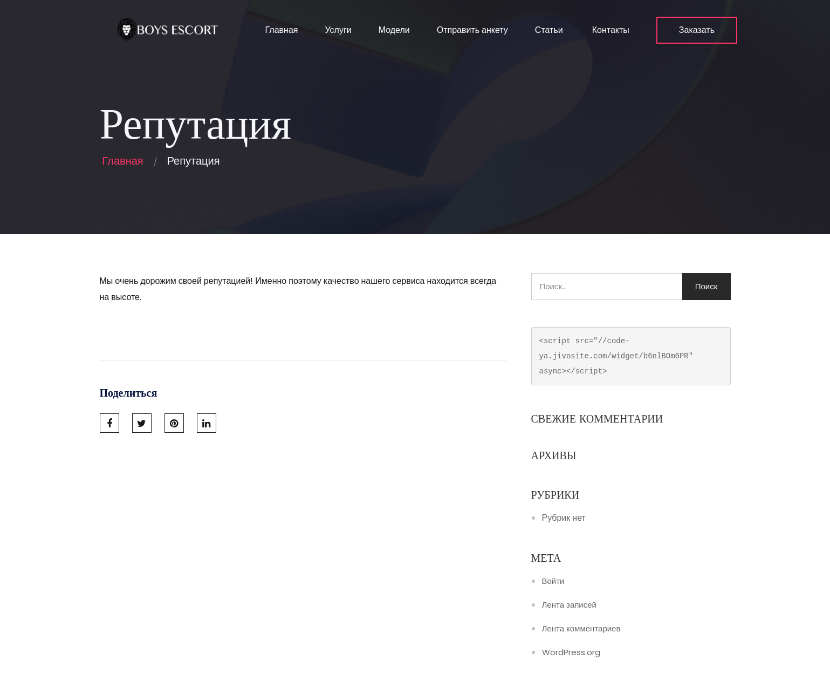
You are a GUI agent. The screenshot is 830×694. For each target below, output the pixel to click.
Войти (553, 581)
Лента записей (569, 605)
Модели (394, 30)
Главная (280, 30)
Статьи (549, 30)
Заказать (697, 30)
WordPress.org (571, 652)
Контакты (609, 30)
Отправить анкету (472, 30)
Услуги (338, 30)
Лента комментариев (581, 628)
